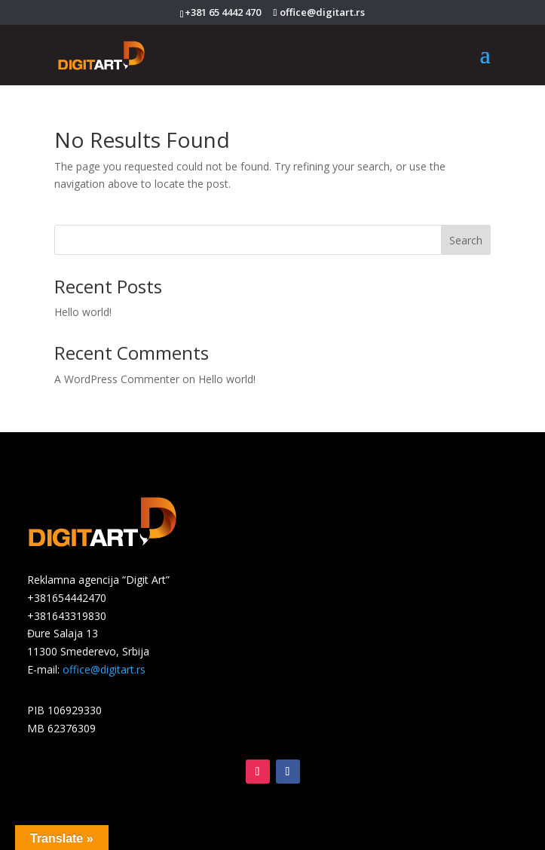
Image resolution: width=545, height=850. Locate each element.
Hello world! (83, 312)
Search (465, 240)
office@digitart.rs (104, 669)
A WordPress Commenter (116, 379)
